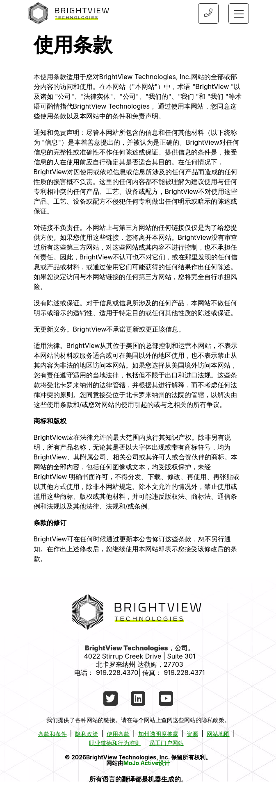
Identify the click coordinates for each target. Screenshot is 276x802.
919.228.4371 (184, 672)
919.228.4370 (117, 672)
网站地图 (218, 733)
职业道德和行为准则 (115, 742)
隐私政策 (86, 733)
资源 (192, 733)
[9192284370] (208, 13)
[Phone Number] (208, 13)
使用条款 (118, 733)
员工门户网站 (166, 742)
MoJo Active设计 (146, 762)
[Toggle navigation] (238, 13)
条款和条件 (52, 733)
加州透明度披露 (158, 733)
